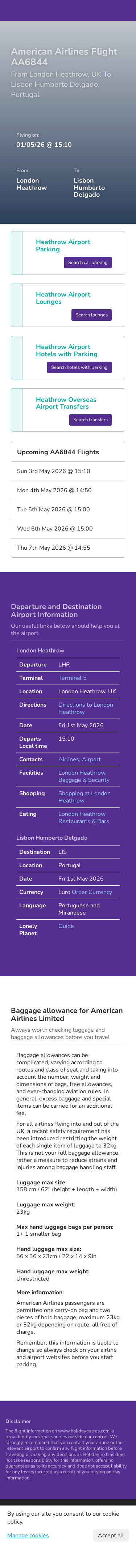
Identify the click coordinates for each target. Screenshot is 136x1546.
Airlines (68, 759)
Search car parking (88, 262)
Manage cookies (28, 1535)
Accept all (111, 1535)
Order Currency (92, 892)
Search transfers (90, 420)
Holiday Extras (68, 10)
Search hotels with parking (79, 367)
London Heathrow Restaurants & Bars (83, 817)
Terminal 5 (72, 678)
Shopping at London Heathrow (84, 797)
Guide (66, 926)
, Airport (90, 759)
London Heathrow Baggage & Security (84, 776)
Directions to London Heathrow (85, 708)
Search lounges (91, 315)
